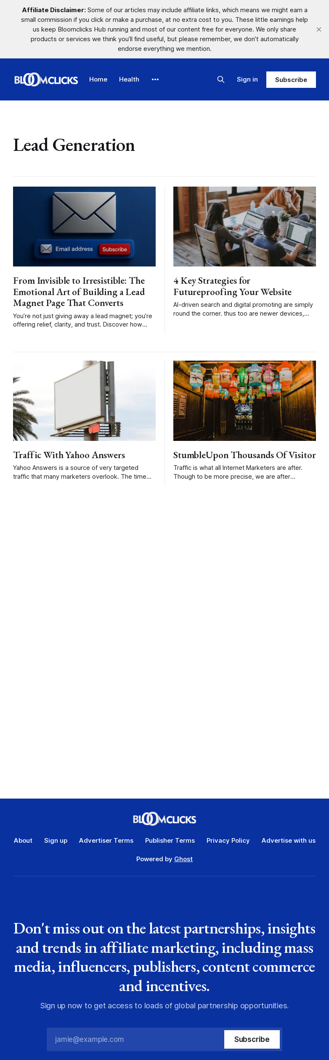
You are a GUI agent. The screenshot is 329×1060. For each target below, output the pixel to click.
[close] (319, 29)
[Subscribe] (252, 1039)
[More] (155, 79)
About (23, 840)
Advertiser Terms (106, 840)
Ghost (183, 859)
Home (98, 79)
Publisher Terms (170, 840)
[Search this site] (221, 79)
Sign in (247, 79)
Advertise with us (289, 840)
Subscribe (291, 80)
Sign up (55, 840)
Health (129, 79)
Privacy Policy (228, 840)
